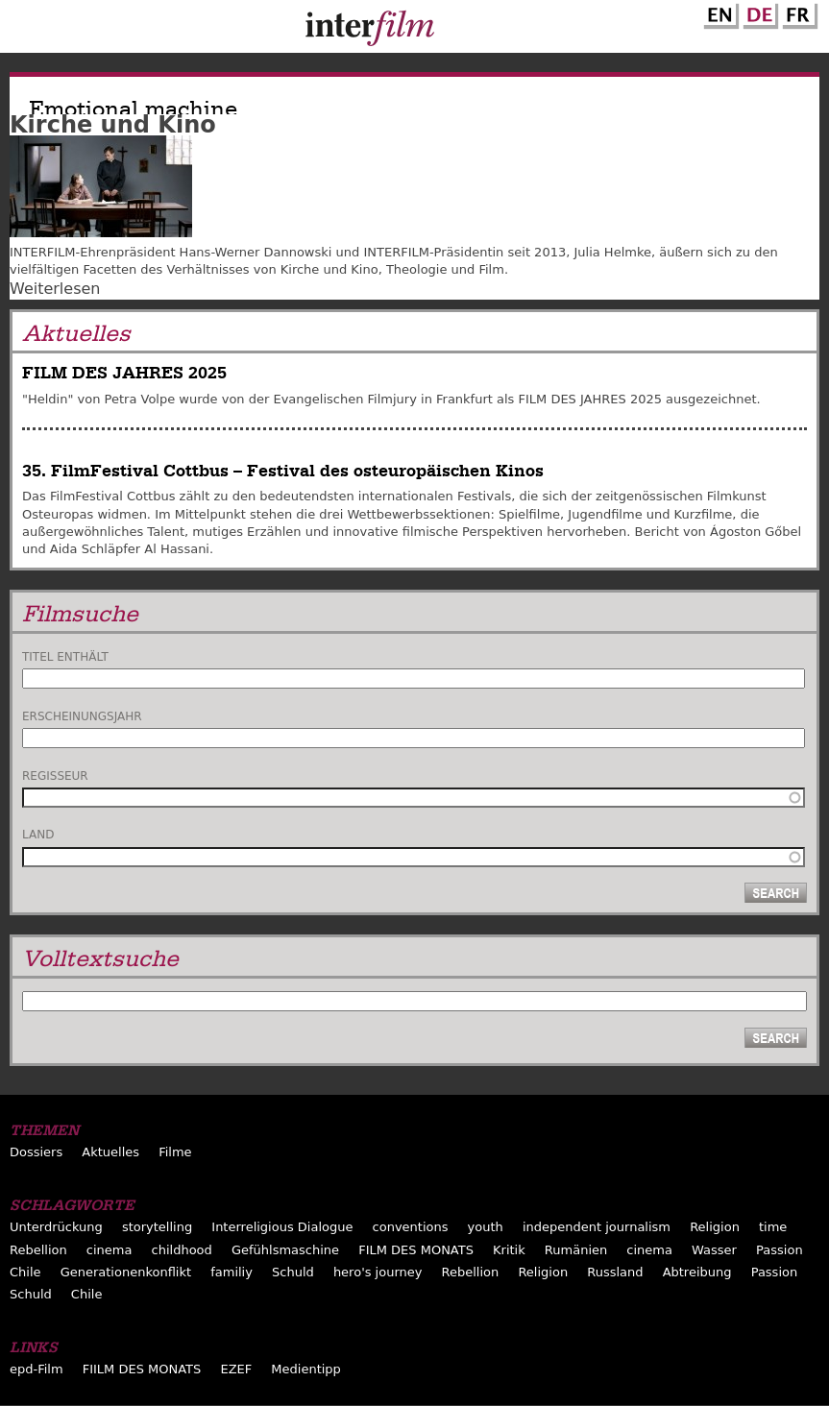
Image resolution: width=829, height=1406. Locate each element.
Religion (715, 1227)
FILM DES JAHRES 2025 (124, 373)
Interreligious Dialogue (282, 1227)
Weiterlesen (55, 288)
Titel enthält (65, 657)
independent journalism (597, 1227)
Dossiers (36, 1152)
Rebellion (38, 1250)
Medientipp (306, 1369)
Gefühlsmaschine (285, 1250)
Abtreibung (697, 1272)
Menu (24, 30)
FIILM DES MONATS (142, 1369)
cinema (109, 1250)
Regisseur (55, 776)
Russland (615, 1272)
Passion (779, 1250)
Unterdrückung (56, 1227)
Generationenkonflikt (126, 1272)
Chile (25, 1272)
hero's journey (378, 1272)
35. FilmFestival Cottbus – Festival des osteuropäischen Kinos (283, 471)
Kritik (509, 1250)
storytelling (157, 1227)
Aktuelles (110, 1152)
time (773, 1227)
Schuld (293, 1272)
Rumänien (576, 1250)
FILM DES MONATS (416, 1250)
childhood (182, 1250)
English (718, 12)
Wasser (714, 1250)
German (758, 12)
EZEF (236, 1369)
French (797, 12)
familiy (231, 1272)
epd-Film (36, 1369)
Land (38, 834)
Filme (174, 1152)
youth (485, 1227)
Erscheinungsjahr (82, 716)
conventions (411, 1227)
